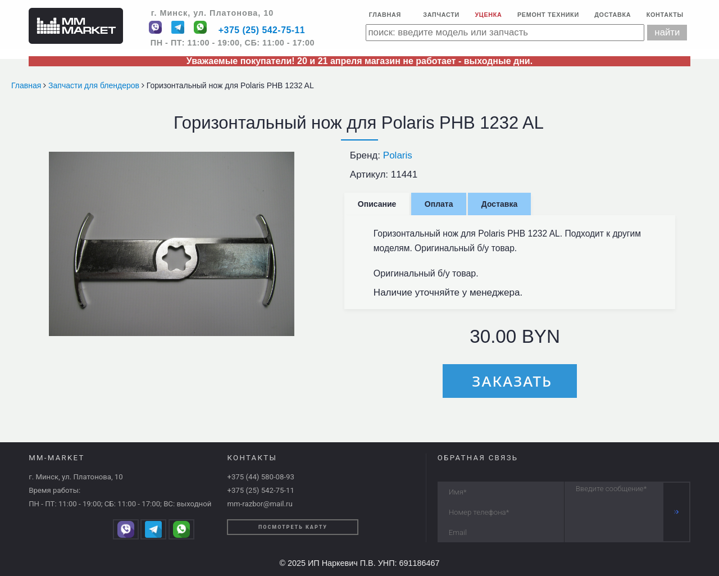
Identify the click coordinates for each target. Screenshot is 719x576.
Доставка (612, 14)
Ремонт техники (548, 14)
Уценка (488, 14)
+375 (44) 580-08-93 (260, 477)
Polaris (397, 155)
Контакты (665, 14)
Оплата (439, 203)
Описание (377, 203)
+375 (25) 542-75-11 (262, 30)
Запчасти (441, 14)
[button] (284, 162)
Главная (385, 14)
